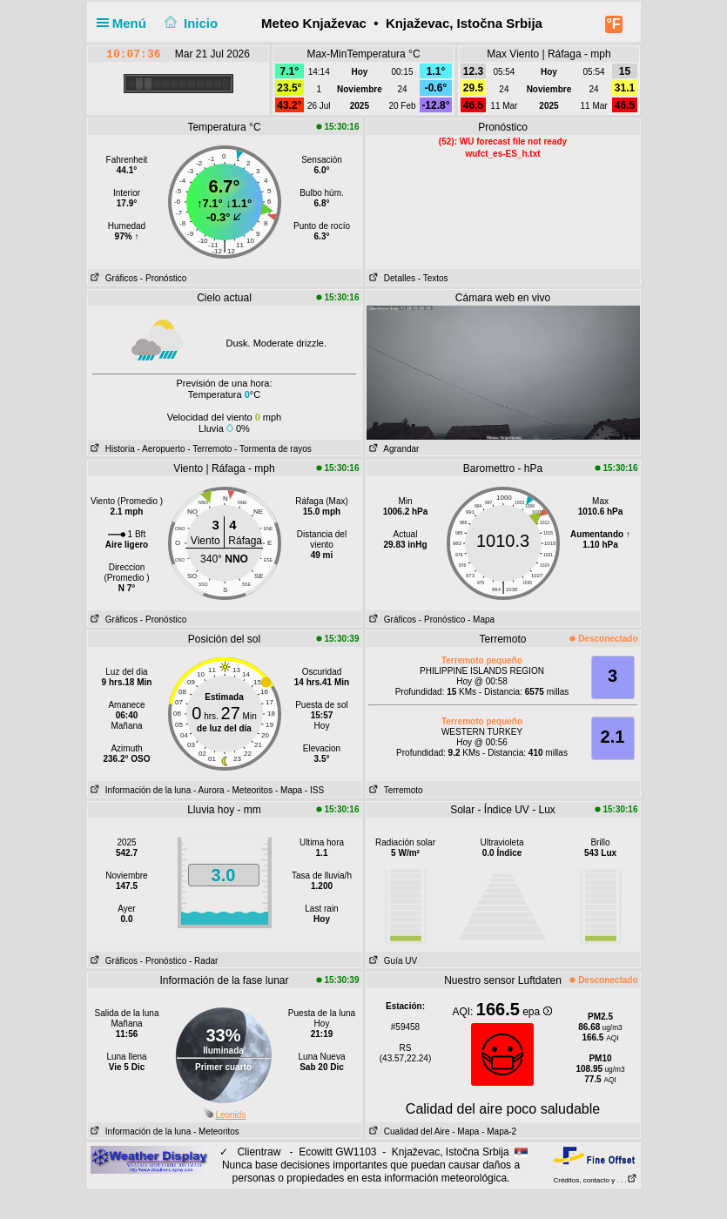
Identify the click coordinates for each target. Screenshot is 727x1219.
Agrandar (393, 449)
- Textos (433, 278)
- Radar (203, 961)
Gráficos (113, 278)
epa (536, 1012)
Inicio (189, 23)
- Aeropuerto (161, 449)
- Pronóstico (163, 278)
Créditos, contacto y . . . (594, 1180)
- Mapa (481, 619)
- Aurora (209, 790)
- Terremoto (209, 449)
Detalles (391, 278)
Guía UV (392, 961)
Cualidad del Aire (408, 1131)
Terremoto (395, 790)
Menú (125, 23)
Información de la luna (140, 790)
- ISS (314, 790)
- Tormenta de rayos (273, 449)
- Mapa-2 (497, 1131)
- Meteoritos (249, 790)
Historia (111, 449)
